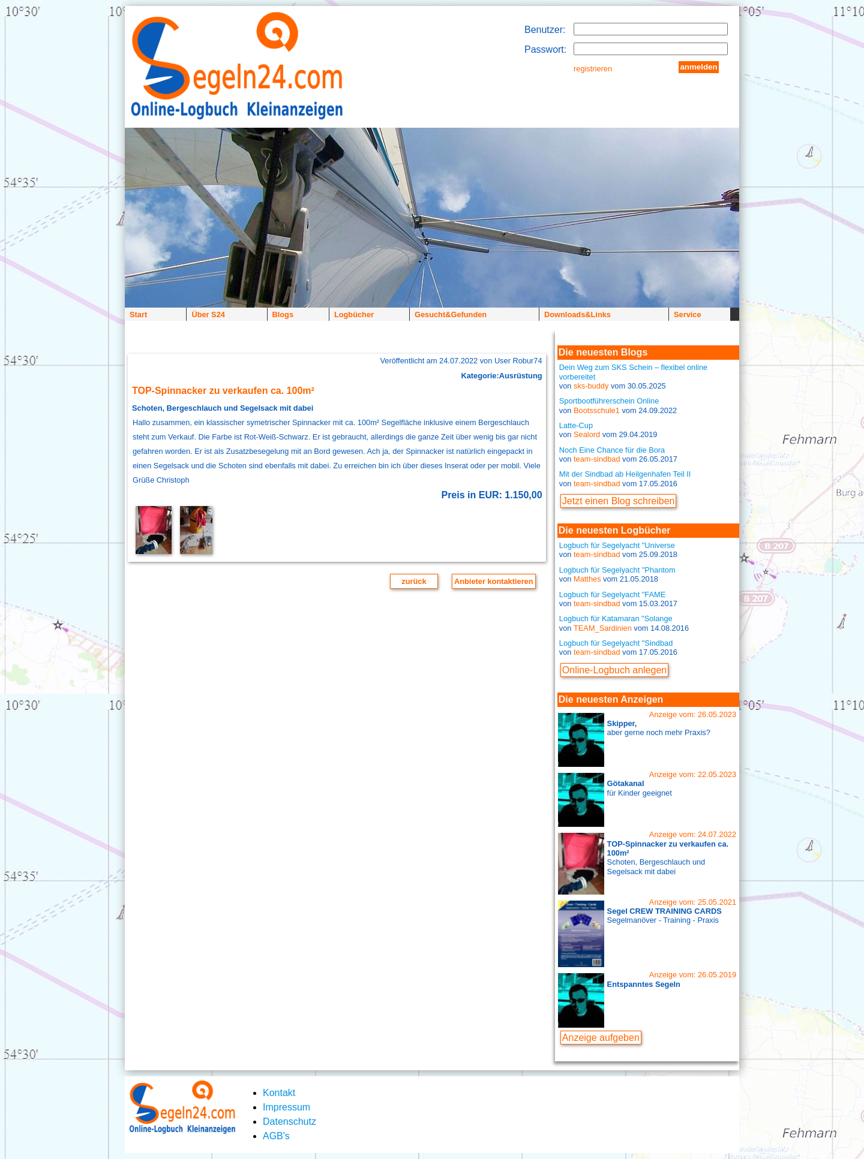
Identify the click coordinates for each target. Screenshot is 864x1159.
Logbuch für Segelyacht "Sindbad (616, 643)
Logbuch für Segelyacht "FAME (612, 594)
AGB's (276, 1136)
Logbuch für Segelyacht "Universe (617, 545)
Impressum (286, 1107)
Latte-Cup (576, 425)
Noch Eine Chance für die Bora (612, 449)
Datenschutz (289, 1121)
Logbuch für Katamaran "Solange (616, 618)
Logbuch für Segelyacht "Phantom (617, 569)
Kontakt (279, 1093)
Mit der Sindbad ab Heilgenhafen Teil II (625, 473)
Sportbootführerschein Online (609, 400)
